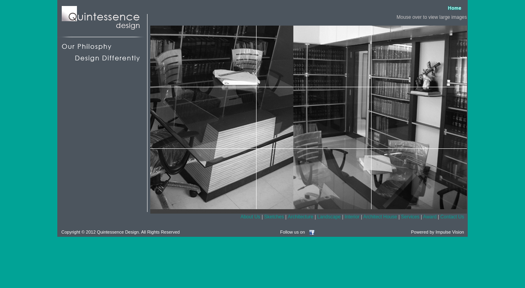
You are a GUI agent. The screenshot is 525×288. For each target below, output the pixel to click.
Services (410, 217)
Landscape (329, 217)
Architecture (300, 217)
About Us (250, 217)
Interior (352, 217)
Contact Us (452, 217)
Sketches (274, 217)
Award (430, 217)
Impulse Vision (450, 232)
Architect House (380, 217)
